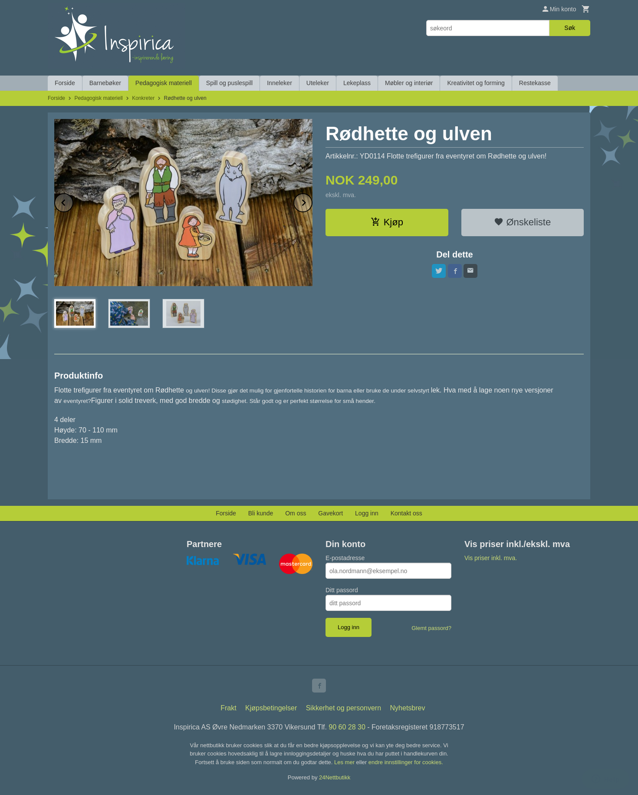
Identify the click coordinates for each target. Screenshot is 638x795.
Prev (72, 201)
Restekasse (535, 82)
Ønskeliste (522, 222)
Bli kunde (260, 513)
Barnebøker (105, 82)
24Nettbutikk (334, 777)
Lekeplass (357, 82)
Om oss (295, 513)
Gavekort (330, 513)
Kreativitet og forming (475, 82)
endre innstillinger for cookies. (405, 762)
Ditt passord (342, 590)
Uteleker (317, 82)
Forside (65, 82)
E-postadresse (345, 557)
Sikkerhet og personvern (343, 708)
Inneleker (279, 82)
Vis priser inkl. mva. (490, 557)
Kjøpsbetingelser (271, 708)
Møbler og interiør (409, 82)
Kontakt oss (406, 513)
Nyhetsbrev (407, 708)
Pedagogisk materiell (163, 82)
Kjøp (387, 222)
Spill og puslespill (229, 82)
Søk (569, 27)
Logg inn (366, 513)
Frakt (228, 708)
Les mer (345, 762)
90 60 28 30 (347, 727)
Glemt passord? (431, 628)
